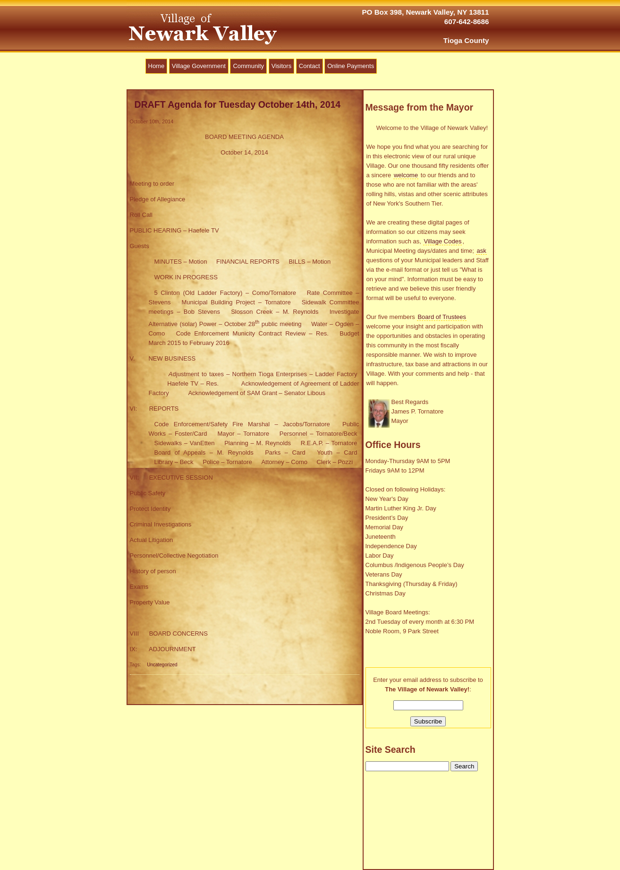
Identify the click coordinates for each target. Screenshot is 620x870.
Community (248, 65)
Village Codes (442, 241)
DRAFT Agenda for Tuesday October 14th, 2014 (238, 104)
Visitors (281, 65)
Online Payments (350, 65)
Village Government (199, 65)
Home (156, 65)
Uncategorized (162, 664)
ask (481, 250)
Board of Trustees (441, 316)
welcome (406, 175)
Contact (309, 65)
